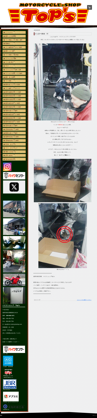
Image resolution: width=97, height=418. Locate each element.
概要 (1, 415)
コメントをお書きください (84, 300)
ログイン (95, 415)
